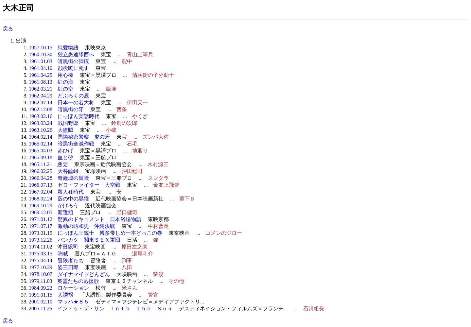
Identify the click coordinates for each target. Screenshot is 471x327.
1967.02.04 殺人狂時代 (56, 192)
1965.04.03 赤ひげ (51, 150)
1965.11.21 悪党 (48, 164)
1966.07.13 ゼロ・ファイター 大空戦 (74, 185)
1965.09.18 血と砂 (51, 157)
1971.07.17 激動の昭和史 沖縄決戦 (72, 226)
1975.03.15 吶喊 (48, 253)
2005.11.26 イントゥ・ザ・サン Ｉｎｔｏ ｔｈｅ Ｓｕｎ (100, 308)
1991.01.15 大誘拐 (51, 295)
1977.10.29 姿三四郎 (53, 267)
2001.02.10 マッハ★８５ (59, 301)
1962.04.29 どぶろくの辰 (59, 95)
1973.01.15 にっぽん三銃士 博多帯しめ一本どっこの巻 (95, 233)
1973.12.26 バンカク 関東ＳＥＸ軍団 (74, 240)
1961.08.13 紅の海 (51, 82)
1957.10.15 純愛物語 (53, 47)
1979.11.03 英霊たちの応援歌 (64, 281)
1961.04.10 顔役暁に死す (59, 68)
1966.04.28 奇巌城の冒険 (59, 178)
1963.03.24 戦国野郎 (53, 123)
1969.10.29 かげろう (53, 205)
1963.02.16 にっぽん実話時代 (64, 116)
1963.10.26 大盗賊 (51, 130)
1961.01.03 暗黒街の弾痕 (59, 61)
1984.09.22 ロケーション (59, 288)
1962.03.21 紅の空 (51, 89)
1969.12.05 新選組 (51, 212)
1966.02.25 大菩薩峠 (53, 171)
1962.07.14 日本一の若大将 (61, 102)
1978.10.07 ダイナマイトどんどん (69, 274)
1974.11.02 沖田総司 (53, 247)
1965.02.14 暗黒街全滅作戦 (61, 143)
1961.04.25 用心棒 (51, 75)
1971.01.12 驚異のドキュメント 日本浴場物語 (85, 219)
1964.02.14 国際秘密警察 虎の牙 (69, 137)
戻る (8, 28)
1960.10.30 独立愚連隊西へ (61, 54)
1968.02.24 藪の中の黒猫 (59, 198)
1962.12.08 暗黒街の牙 (56, 109)
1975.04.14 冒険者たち (56, 260)
